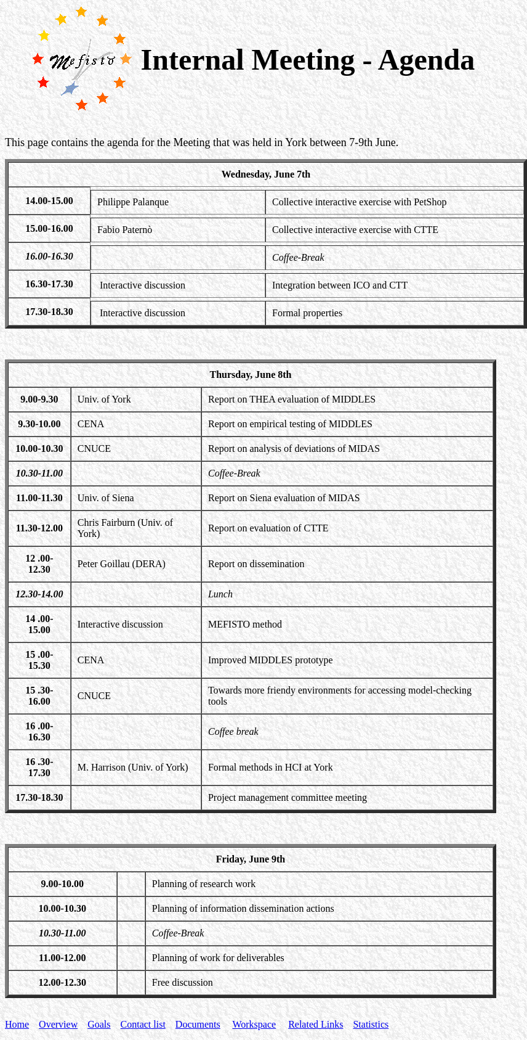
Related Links (315, 1024)
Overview (58, 1024)
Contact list (143, 1024)
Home (17, 1024)
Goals (98, 1024)
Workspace (254, 1024)
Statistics (370, 1024)
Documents (197, 1024)
